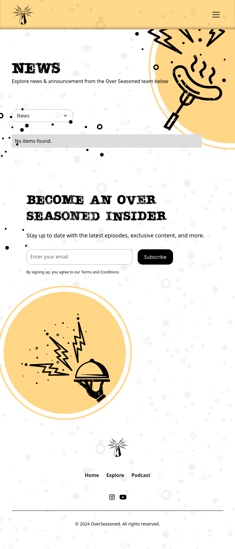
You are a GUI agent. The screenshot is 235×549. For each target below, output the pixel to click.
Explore (115, 475)
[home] (23, 14)
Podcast (141, 475)
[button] (216, 14)
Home (92, 475)
